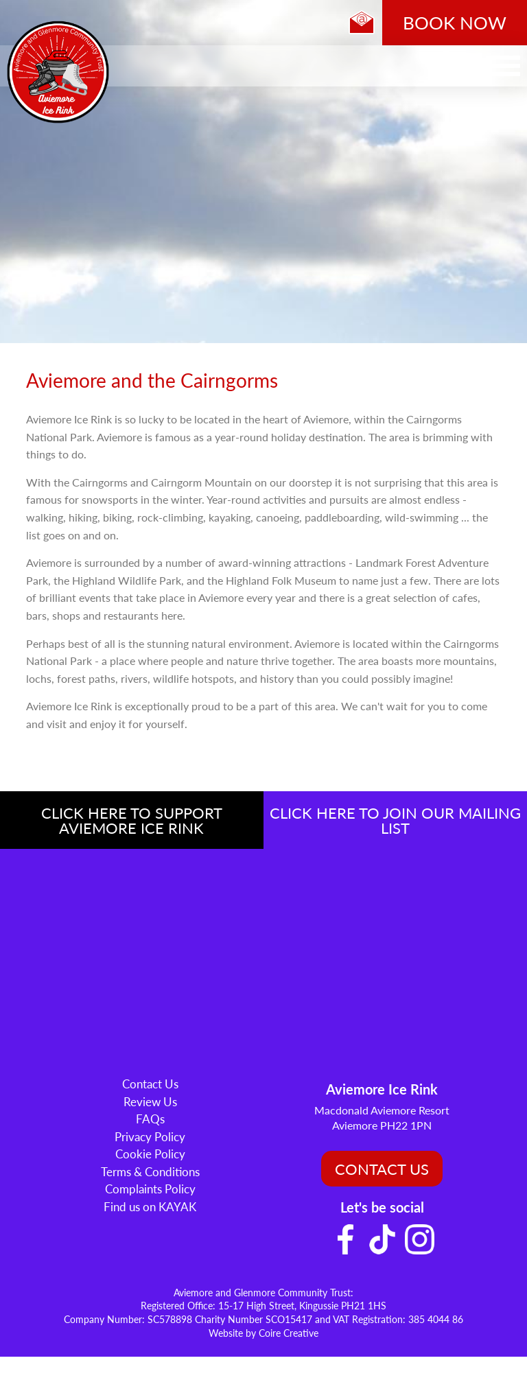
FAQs (150, 1118)
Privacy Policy (150, 1136)
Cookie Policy (150, 1153)
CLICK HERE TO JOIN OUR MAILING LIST (395, 820)
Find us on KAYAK (150, 1206)
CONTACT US (382, 1169)
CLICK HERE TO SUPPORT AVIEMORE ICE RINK (131, 820)
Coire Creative (288, 1333)
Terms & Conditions (150, 1171)
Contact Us (150, 1083)
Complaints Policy (150, 1188)
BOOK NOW (454, 22)
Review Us (150, 1101)
